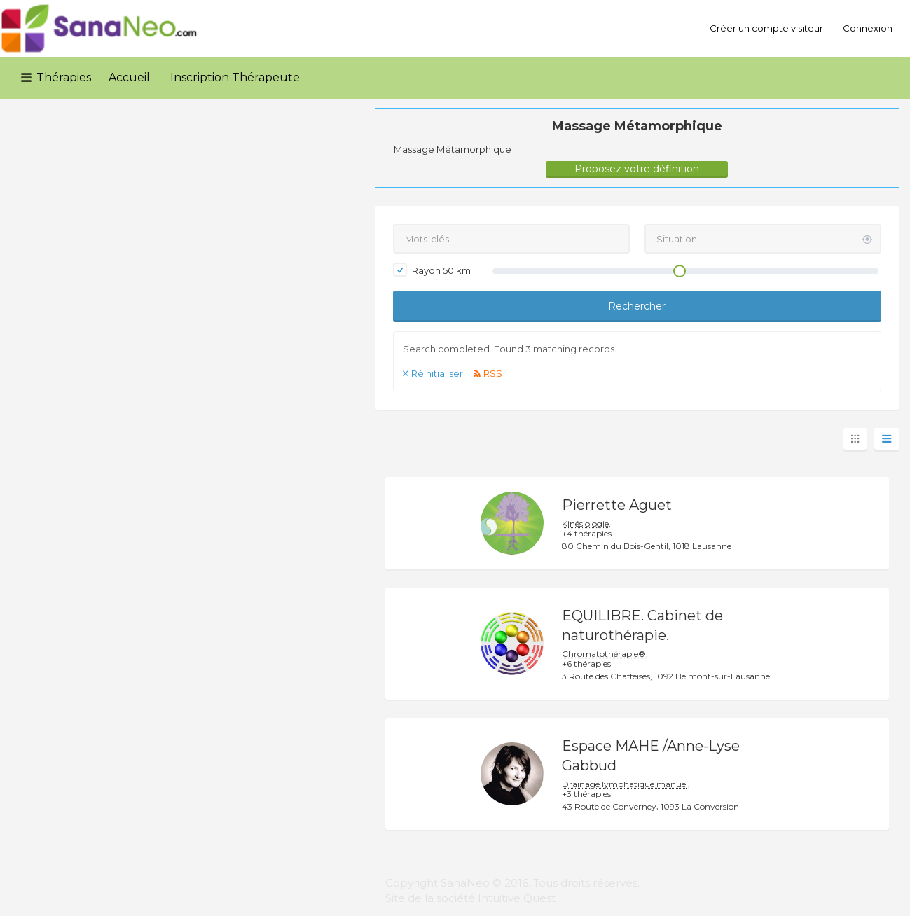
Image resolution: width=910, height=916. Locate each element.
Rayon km (432, 270)
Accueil (129, 77)
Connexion (867, 28)
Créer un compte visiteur (766, 28)
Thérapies (63, 77)
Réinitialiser (437, 373)
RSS (492, 373)
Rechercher (637, 306)
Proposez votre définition (636, 168)
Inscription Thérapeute (235, 77)
